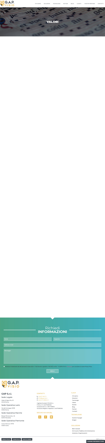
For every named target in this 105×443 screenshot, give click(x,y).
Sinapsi (74, 420)
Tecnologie (56, 3)
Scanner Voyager (77, 418)
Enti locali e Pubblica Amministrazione (83, 431)
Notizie (65, 3)
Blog (72, 3)
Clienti (79, 3)
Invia (52, 371)
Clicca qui (69, 367)
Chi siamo (38, 3)
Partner (74, 409)
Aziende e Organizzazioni (79, 433)
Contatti (101, 3)
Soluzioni (47, 3)
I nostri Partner (89, 3)
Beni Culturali (76, 429)
